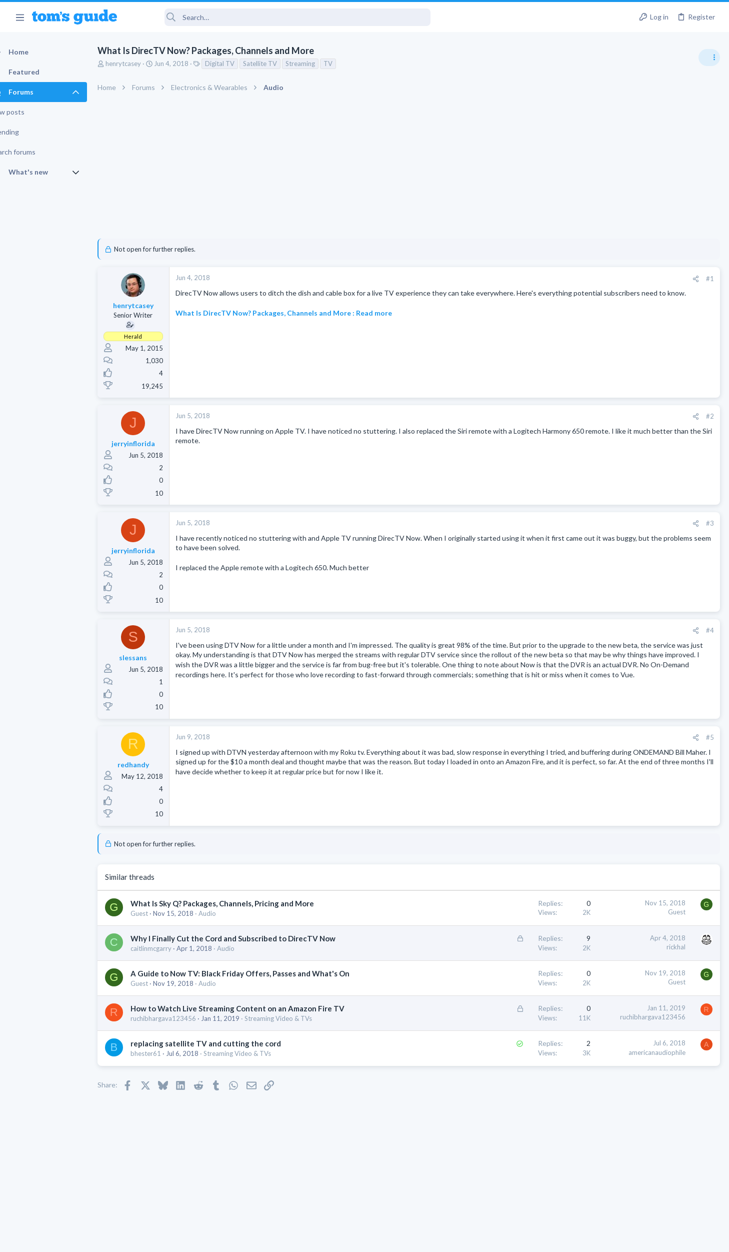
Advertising (256, 1238)
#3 (549, 523)
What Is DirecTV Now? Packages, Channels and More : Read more (301, 322)
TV (345, 64)
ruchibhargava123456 (181, 1050)
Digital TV (237, 64)
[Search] (280, 17)
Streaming (317, 64)
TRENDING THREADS (602, 544)
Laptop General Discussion (626, 699)
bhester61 (163, 1085)
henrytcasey (140, 64)
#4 (549, 630)
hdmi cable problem (632, 719)
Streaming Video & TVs (296, 1050)
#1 (549, 279)
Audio (225, 913)
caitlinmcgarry (168, 959)
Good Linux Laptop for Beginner (652, 671)
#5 (549, 737)
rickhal (515, 947)
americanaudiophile (496, 1084)
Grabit (612, 622)
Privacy (390, 1238)
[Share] (535, 279)
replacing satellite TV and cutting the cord (223, 1074)
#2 (549, 416)
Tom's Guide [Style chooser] (648, 1168)
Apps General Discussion (623, 651)
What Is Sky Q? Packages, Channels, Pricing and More (240, 903)
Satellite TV (277, 64)
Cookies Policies (327, 1238)
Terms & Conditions (459, 1238)
